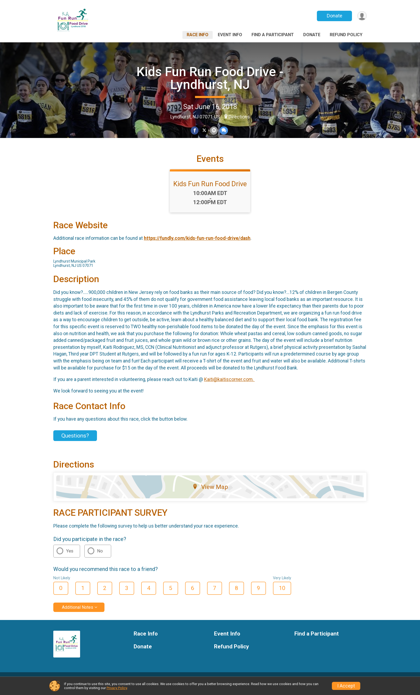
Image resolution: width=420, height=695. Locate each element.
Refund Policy (346, 34)
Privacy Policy (117, 688)
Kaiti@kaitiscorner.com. (229, 385)
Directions (239, 116)
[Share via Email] (214, 130)
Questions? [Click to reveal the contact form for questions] (75, 442)
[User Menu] (362, 16)
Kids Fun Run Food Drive (210, 190)
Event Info (230, 34)
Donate (334, 15)
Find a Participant (273, 34)
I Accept (346, 686)
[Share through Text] (223, 130)
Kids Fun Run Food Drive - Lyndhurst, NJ (210, 78)
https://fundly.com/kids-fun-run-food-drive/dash (197, 244)
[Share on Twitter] (204, 130)
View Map (210, 493)
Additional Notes (77, 613)
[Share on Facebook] (195, 130)
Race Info (197, 34)
